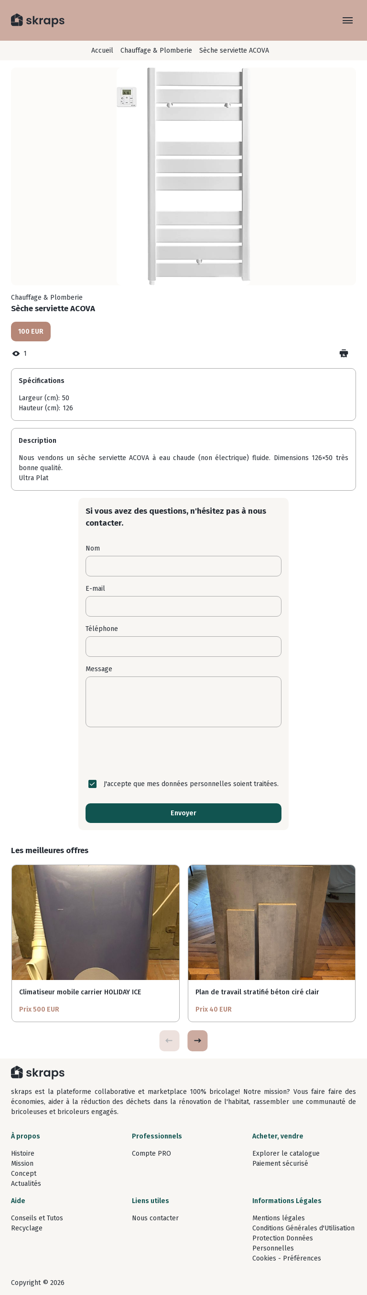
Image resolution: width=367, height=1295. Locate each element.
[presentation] (183, 753)
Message (99, 669)
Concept (23, 1174)
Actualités (26, 1184)
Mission (22, 1164)
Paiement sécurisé (280, 1164)
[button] (197, 1040)
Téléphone (102, 629)
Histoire (22, 1153)
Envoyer (183, 813)
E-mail (95, 589)
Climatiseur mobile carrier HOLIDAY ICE (80, 992)
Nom (93, 548)
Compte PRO (151, 1153)
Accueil (102, 50)
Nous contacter (155, 1218)
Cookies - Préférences (286, 1258)
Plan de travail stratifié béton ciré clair (257, 992)
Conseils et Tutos (37, 1218)
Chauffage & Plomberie (156, 50)
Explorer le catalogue (286, 1153)
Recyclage (27, 1228)
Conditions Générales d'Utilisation (303, 1228)
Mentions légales (278, 1218)
